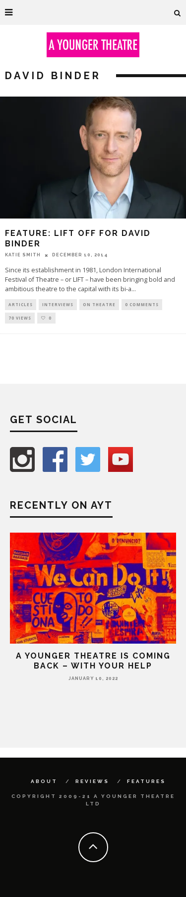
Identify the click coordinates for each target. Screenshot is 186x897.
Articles (20, 304)
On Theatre (99, 304)
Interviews (57, 304)
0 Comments (142, 304)
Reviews (92, 781)
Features (146, 781)
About (44, 781)
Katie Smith (23, 254)
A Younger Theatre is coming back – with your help (93, 660)
